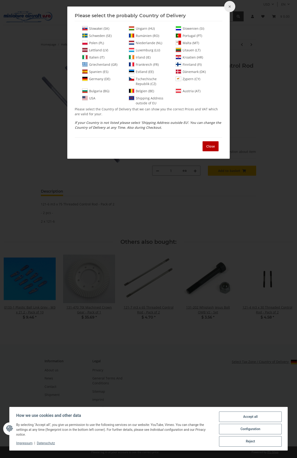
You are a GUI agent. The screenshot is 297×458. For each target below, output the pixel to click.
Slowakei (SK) (95, 28)
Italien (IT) (93, 57)
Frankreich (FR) (144, 64)
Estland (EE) (141, 71)
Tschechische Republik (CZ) (143, 81)
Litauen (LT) (188, 50)
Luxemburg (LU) (144, 50)
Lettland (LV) (95, 50)
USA (88, 98)
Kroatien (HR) (189, 57)
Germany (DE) (96, 78)
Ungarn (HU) (142, 28)
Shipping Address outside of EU (146, 100)
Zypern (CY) (188, 78)
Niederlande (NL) (145, 42)
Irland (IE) (140, 57)
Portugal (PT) (189, 35)
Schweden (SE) (97, 35)
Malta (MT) (187, 42)
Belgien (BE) (141, 91)
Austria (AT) (188, 91)
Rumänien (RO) (144, 35)
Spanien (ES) (95, 71)
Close (210, 146)
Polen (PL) (93, 42)
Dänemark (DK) (191, 71)
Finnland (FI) (189, 64)
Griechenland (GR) (99, 64)
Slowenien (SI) (190, 28)
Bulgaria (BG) (95, 91)
